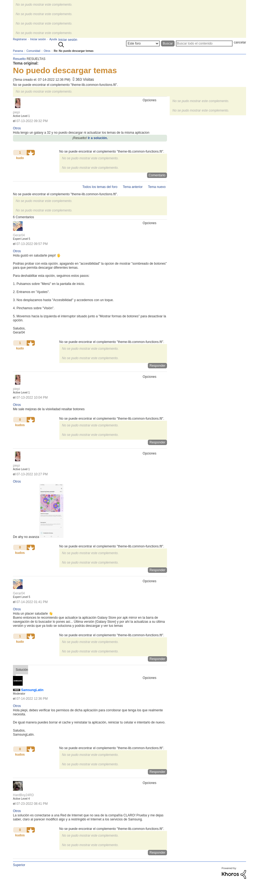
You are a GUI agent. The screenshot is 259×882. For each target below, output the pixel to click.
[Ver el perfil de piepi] (16, 112)
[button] (31, 152)
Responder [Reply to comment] (157, 366)
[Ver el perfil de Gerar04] (19, 235)
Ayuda (53, 39)
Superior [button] (19, 865)
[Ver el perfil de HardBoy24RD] (23, 795)
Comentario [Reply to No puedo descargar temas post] (157, 175)
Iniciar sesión (67, 40)
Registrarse (20, 39)
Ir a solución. (98, 138)
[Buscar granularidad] (143, 43)
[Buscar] (204, 43)
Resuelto (19, 59)
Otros (17, 128)
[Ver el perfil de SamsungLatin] (32, 690)
